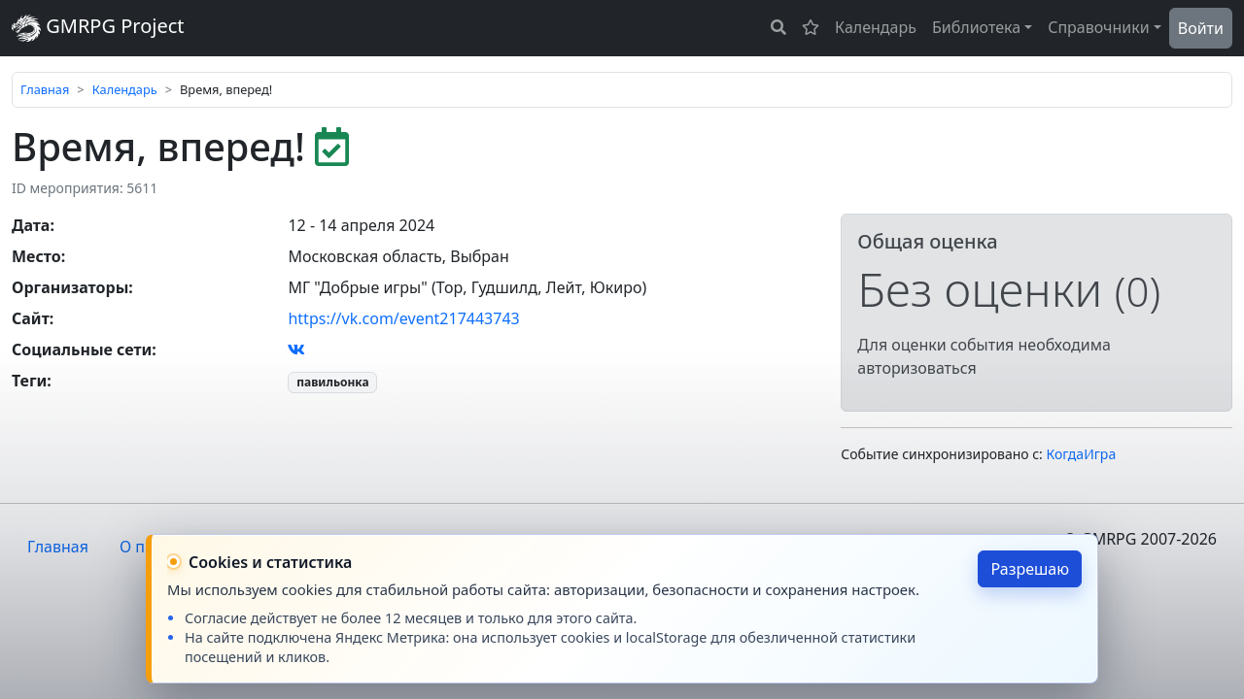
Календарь (875, 27)
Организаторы (70, 287)
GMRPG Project (98, 28)
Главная (44, 89)
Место (36, 256)
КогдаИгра (1082, 454)
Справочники (1099, 27)
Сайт (31, 318)
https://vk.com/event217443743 (403, 318)
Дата (31, 225)
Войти (1201, 28)
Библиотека (976, 27)
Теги (29, 380)
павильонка (332, 382)
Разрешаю (1029, 569)
